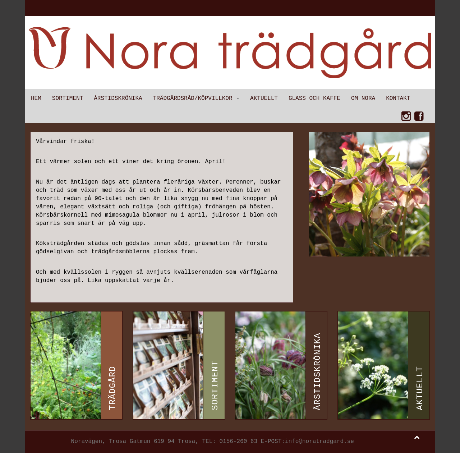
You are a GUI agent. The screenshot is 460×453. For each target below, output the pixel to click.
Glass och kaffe (314, 98)
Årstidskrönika (118, 98)
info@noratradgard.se (319, 441)
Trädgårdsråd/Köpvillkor (196, 98)
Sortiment (67, 98)
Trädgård (113, 388)
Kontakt (398, 98)
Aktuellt (264, 98)
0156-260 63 (238, 441)
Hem (36, 98)
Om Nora (363, 98)
